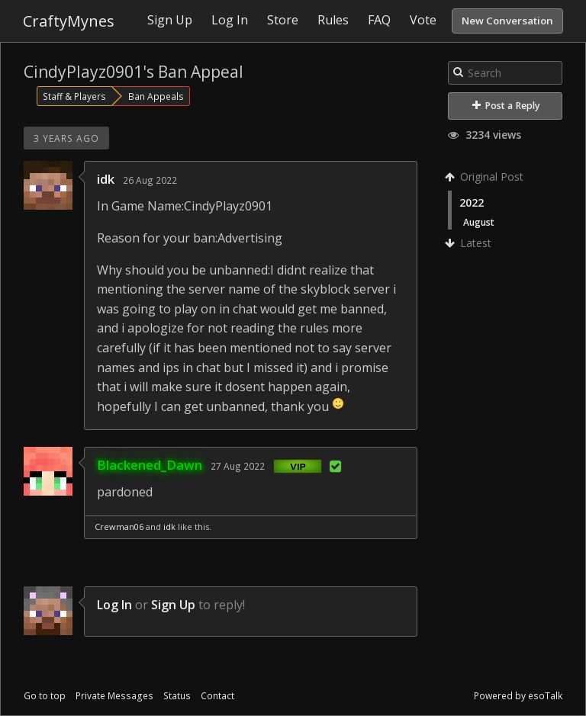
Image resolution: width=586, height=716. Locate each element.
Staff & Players (74, 96)
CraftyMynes (68, 21)
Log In (114, 604)
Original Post (485, 176)
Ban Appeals (156, 96)
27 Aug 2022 (238, 466)
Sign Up (173, 604)
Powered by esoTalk (518, 695)
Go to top (45, 695)
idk (105, 179)
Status (177, 695)
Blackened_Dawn (149, 465)
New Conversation (507, 20)
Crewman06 (119, 526)
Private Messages (114, 695)
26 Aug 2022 (150, 180)
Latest (469, 243)
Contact (217, 695)
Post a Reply (506, 105)
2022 (471, 202)
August (478, 222)
